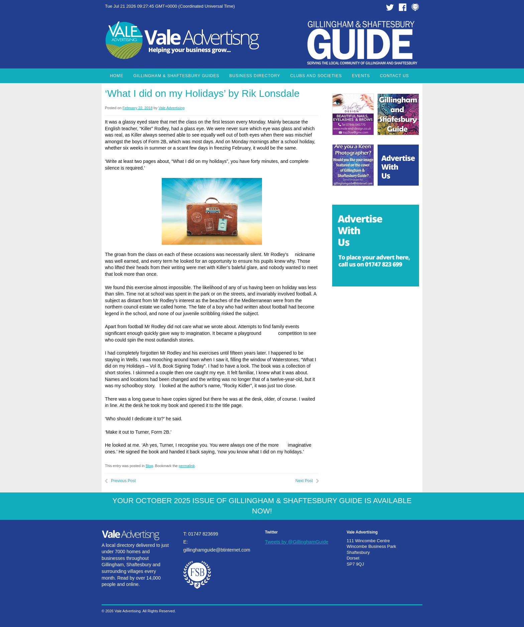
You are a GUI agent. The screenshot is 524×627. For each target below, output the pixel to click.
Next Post (304, 480)
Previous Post (123, 480)
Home (116, 75)
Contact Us (394, 75)
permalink (187, 466)
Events (361, 75)
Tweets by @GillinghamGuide (297, 542)
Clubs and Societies (316, 75)
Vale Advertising (171, 108)
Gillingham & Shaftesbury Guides (176, 75)
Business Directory (254, 75)
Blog (149, 466)
